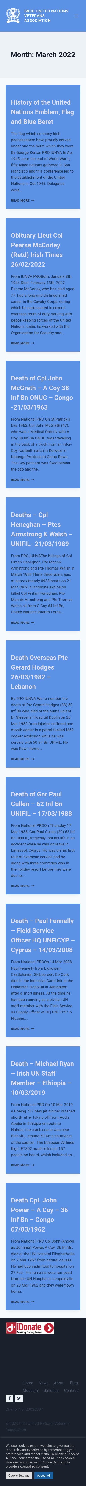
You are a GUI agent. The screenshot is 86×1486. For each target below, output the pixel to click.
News (44, 1383)
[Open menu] (76, 15)
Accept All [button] (44, 1475)
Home (28, 1383)
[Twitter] (19, 1398)
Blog (74, 1383)
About (59, 1383)
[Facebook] (9, 1398)
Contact (71, 1390)
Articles (18, 92)
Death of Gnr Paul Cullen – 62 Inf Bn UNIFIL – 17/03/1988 (41, 803)
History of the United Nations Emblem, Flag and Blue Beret (42, 112)
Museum (30, 1390)
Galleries (51, 1390)
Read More (22, 200)
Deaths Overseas (24, 368)
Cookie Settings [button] (18, 1475)
